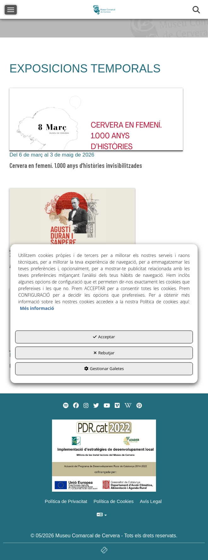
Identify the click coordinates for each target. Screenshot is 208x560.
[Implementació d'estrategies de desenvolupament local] (104, 455)
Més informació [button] (37, 308)
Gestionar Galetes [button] (104, 368)
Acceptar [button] (104, 337)
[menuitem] (65, 406)
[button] (104, 130)
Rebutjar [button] (104, 353)
